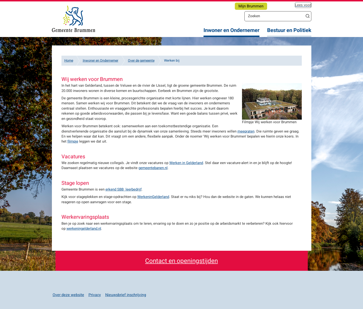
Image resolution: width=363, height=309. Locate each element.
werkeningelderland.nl (83, 228)
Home (68, 60)
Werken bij (171, 60)
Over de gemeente (141, 60)
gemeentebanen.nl (153, 167)
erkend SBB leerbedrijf (123, 189)
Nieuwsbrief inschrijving (125, 295)
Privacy (94, 295)
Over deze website (68, 295)
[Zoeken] (274, 16)
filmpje (72, 141)
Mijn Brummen (251, 6)
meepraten (245, 131)
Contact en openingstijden (181, 261)
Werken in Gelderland (186, 162)
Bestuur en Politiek (289, 30)
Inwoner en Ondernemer (231, 30)
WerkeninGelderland (153, 196)
